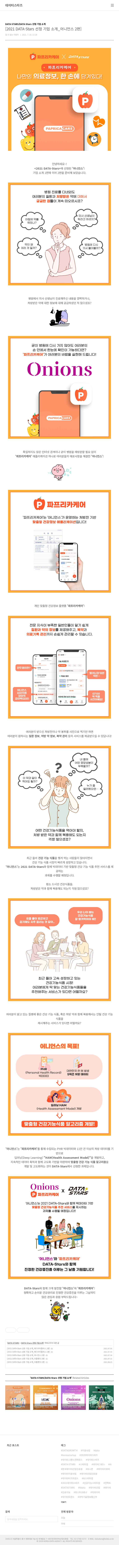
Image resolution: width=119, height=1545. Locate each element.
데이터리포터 (104, 1469)
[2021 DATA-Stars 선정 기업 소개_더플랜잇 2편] (26, 1358)
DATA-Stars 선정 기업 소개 (32, 1343)
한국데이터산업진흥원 (72, 1469)
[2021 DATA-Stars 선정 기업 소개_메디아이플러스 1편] (28, 1351)
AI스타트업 (88, 1478)
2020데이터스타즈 (89, 1455)
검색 (55, 1519)
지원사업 (86, 1450)
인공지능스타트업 (92, 1482)
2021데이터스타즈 (70, 1482)
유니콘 (90, 1469)
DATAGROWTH (69, 1450)
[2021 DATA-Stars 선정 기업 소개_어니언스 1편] (26, 1355)
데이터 (108, 1487)
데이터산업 (95, 1487)
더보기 (63, 1502)
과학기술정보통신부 (88, 1496)
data (97, 1450)
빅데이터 (96, 1492)
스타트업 (84, 1464)
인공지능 (66, 1492)
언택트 (108, 1482)
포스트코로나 (81, 1492)
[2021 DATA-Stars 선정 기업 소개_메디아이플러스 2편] (28, 1348)
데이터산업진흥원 (89, 1473)
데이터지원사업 (69, 1473)
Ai (111, 1464)
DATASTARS (68, 1487)
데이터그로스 (99, 1464)
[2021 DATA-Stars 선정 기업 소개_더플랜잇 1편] (26, 1362)
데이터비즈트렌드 (70, 1478)
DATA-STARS (13, 1343)
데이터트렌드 (68, 1496)
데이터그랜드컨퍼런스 (72, 1459)
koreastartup (69, 1455)
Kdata (82, 1487)
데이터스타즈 (13, 5)
